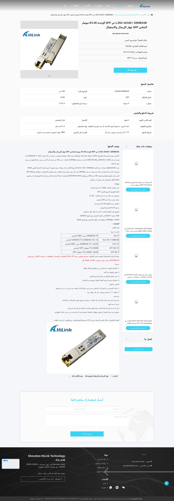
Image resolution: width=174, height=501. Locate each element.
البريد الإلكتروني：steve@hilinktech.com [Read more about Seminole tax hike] (137, 466)
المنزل (130, 6)
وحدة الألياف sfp (77, 376)
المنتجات (119, 6)
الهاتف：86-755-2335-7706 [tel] (141, 462)
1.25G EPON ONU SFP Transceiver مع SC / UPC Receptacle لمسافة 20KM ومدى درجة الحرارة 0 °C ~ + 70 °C (138, 323)
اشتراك (58, 479)
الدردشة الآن (130, 70)
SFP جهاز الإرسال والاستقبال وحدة (126, 15)
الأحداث (87, 6)
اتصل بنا (98, 6)
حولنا (109, 6)
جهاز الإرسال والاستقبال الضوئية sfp (97, 376)
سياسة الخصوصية (136, 499)
